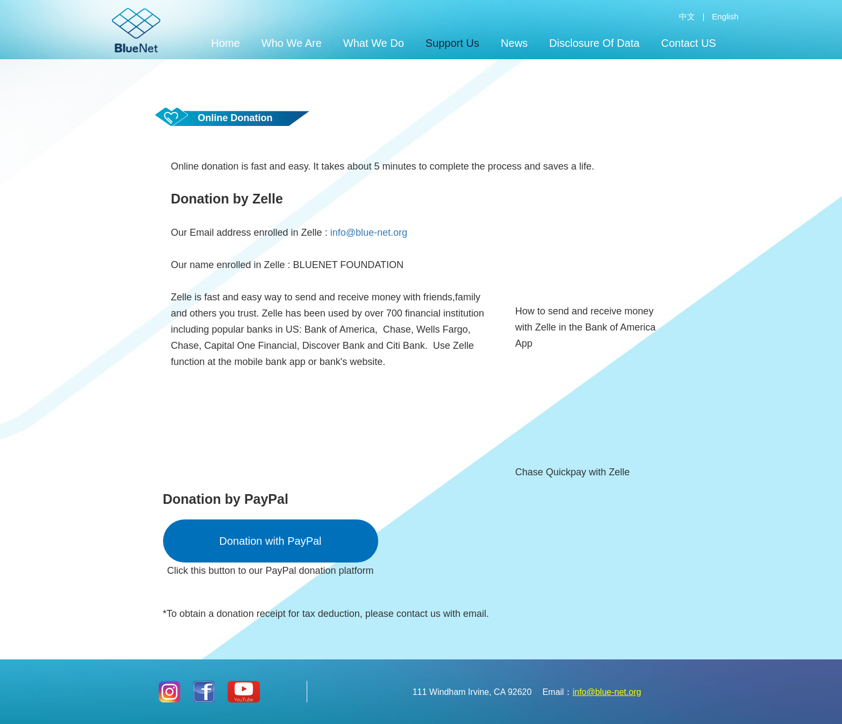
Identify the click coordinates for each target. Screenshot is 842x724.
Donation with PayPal (270, 541)
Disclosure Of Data (594, 43)
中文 (687, 16)
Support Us (452, 43)
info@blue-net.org (368, 232)
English (725, 16)
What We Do (373, 43)
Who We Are (291, 43)
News (514, 43)
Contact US (688, 43)
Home (225, 43)
